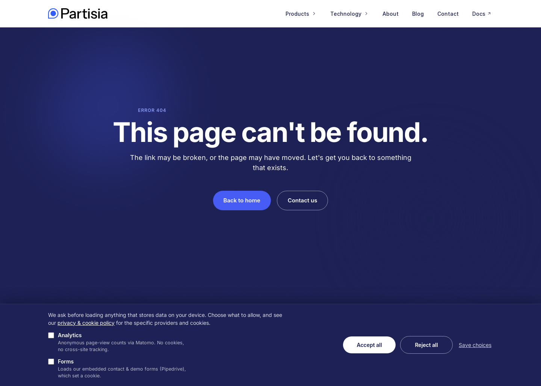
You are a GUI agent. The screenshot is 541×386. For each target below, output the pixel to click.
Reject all (426, 345)
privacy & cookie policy (86, 323)
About (390, 14)
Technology (349, 14)
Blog (418, 14)
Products (301, 14)
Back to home (242, 200)
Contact (448, 14)
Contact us (302, 200)
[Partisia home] (77, 13)
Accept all (369, 345)
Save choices (475, 345)
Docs (482, 14)
